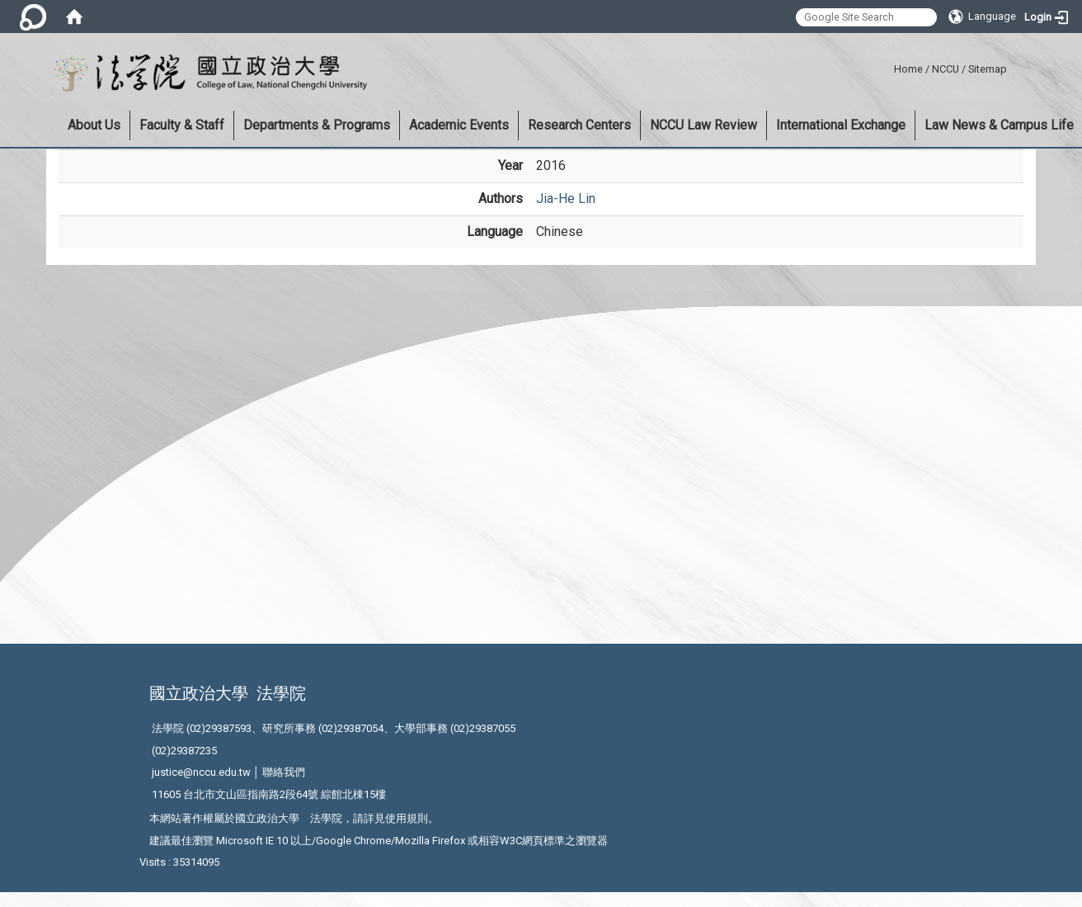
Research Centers (579, 125)
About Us (94, 125)
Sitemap (987, 69)
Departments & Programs (316, 125)
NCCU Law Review (703, 125)
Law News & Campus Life (999, 125)
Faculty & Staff (181, 125)
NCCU (945, 69)
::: (887, 66)
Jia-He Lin (565, 198)
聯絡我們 (283, 772)
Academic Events (459, 125)
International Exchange (841, 125)
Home (908, 69)
